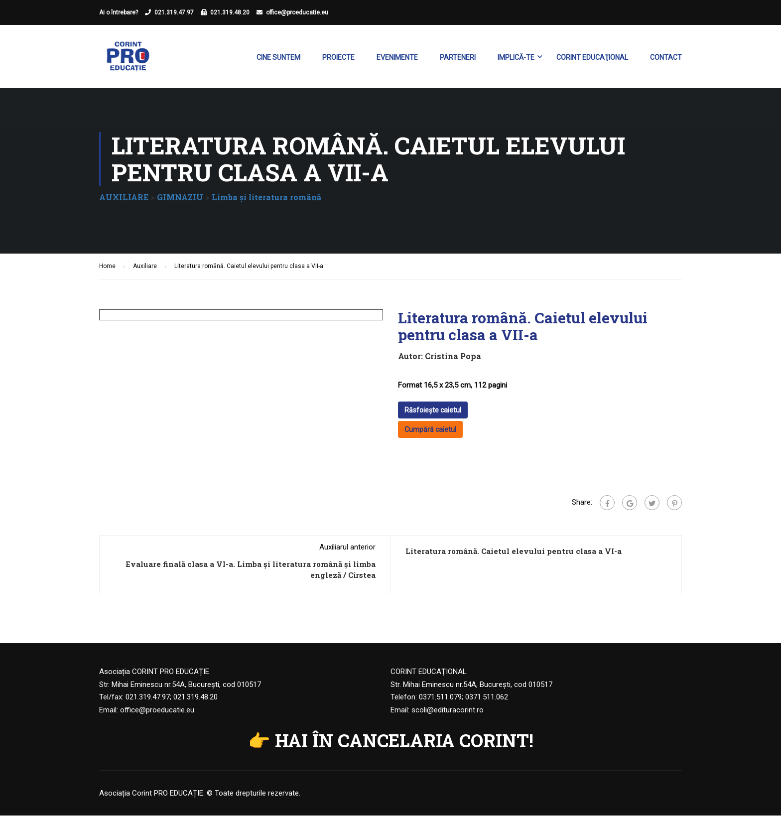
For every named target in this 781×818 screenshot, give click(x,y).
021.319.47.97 (174, 12)
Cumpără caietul (430, 432)
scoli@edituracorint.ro (447, 712)
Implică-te (516, 58)
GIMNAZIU (180, 199)
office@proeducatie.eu (297, 12)
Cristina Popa (453, 358)
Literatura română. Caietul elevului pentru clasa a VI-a (513, 553)
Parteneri (458, 58)
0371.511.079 (440, 699)
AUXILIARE (123, 199)
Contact (666, 58)
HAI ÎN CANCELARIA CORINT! (404, 743)
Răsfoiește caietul (432, 412)
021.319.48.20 (230, 12)
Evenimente (397, 58)
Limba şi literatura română (266, 199)
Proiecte (338, 58)
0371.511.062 (486, 699)
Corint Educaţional (592, 58)
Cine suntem (278, 58)
